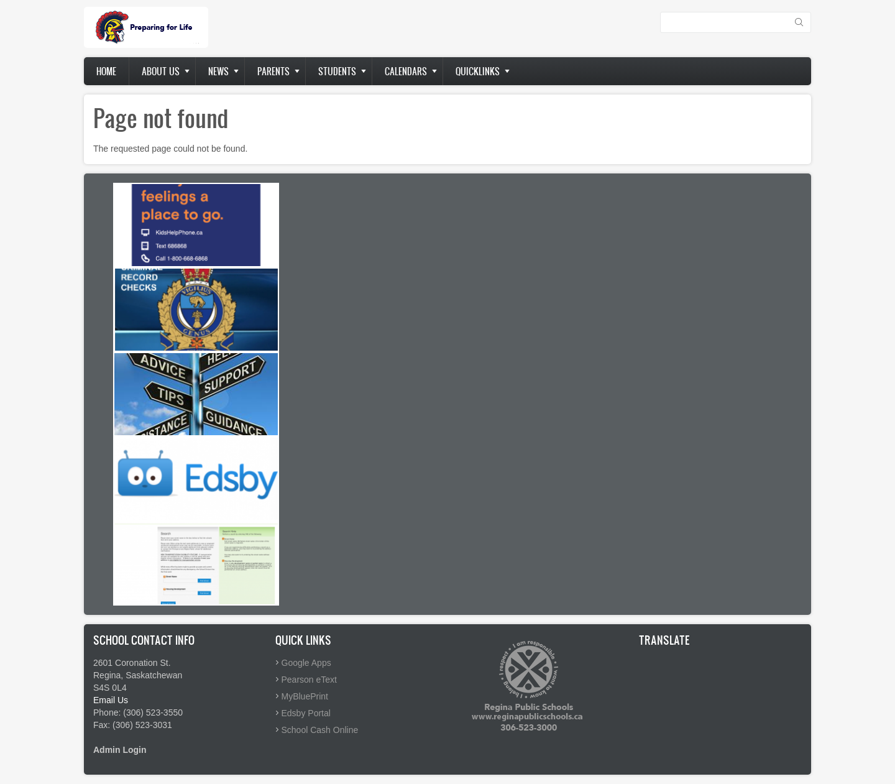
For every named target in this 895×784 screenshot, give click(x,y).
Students (337, 71)
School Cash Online (320, 730)
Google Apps (306, 663)
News (218, 71)
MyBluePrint (305, 696)
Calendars (406, 71)
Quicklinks (478, 71)
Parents (273, 71)
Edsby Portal (306, 713)
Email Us (110, 700)
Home (106, 71)
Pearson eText (309, 680)
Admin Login (120, 750)
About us (161, 71)
